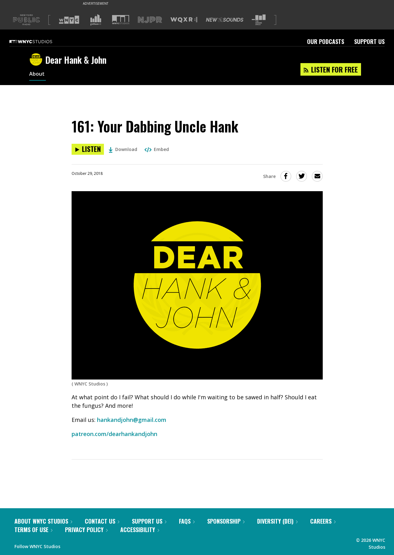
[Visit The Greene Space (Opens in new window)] (259, 19)
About (37, 75)
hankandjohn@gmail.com (131, 419)
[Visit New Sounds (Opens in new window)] (224, 20)
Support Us (369, 41)
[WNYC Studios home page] (38, 41)
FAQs (187, 521)
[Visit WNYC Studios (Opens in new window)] (120, 19)
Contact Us (102, 521)
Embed (156, 149)
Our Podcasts (325, 41)
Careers (323, 521)
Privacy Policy (86, 529)
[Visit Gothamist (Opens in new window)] (96, 19)
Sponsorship (226, 521)
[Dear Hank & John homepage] (37, 60)
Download (123, 149)
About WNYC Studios (43, 521)
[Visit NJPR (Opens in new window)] (150, 20)
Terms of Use (33, 529)
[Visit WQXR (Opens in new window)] (183, 20)
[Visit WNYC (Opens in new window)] (69, 20)
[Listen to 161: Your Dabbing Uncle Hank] (88, 149)
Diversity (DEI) (277, 521)
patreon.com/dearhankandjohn (114, 434)
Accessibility (139, 529)
